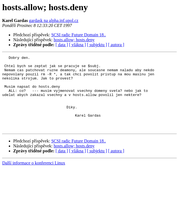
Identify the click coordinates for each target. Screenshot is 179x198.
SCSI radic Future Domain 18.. (78, 34)
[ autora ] (116, 44)
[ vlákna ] (77, 44)
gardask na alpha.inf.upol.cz (53, 20)
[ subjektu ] (97, 44)
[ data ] (61, 44)
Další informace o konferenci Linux (33, 177)
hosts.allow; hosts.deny (74, 39)
